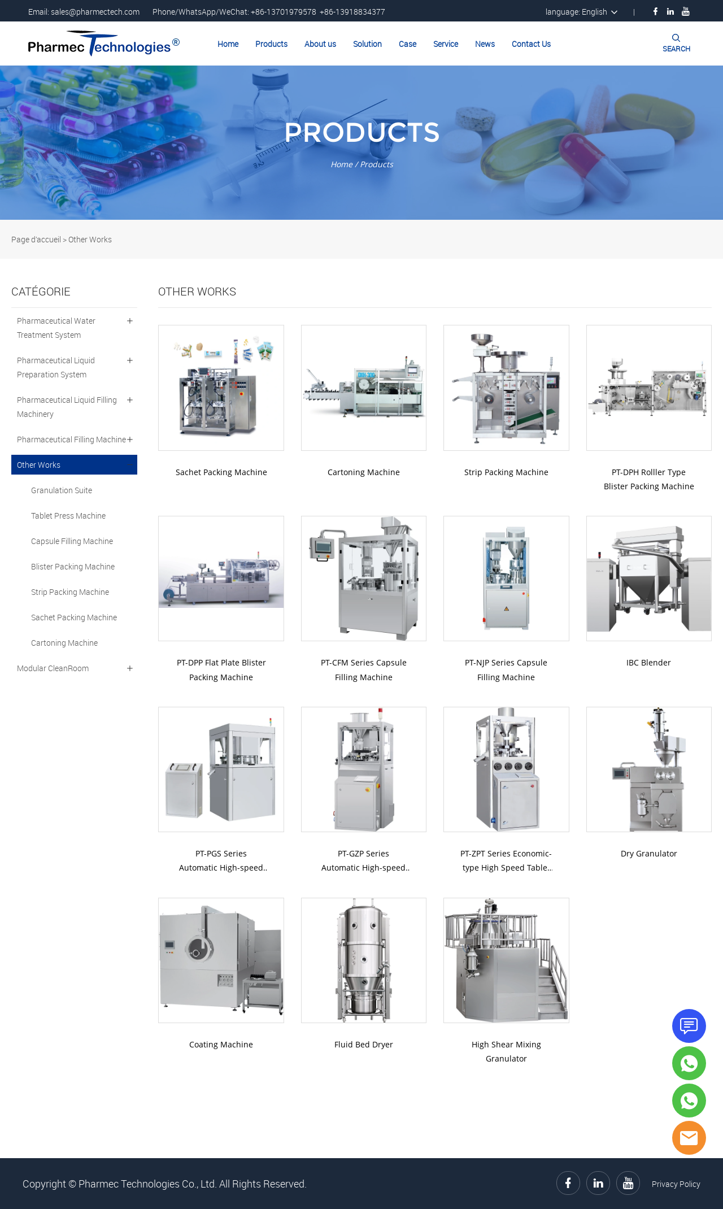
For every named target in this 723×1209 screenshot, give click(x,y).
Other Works (90, 239)
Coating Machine (221, 1044)
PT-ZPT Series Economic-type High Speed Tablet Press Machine (506, 861)
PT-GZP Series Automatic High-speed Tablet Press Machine (363, 861)
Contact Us (531, 43)
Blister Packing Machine (73, 566)
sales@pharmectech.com (95, 11)
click (361, 143)
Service (445, 43)
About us (320, 43)
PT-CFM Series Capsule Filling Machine (364, 669)
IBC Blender (648, 662)
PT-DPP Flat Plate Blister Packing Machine (221, 669)
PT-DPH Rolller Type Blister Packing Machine (649, 479)
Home (227, 43)
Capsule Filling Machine (72, 541)
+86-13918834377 (352, 11)
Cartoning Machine (64, 642)
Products (271, 43)
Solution (367, 43)
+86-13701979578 (283, 11)
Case (407, 43)
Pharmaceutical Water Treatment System (56, 327)
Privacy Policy (676, 1183)
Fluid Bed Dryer (363, 1044)
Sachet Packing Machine (74, 617)
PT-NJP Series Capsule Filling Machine (506, 669)
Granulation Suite (61, 490)
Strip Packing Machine (70, 591)
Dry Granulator (649, 853)
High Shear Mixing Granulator (506, 1051)
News (485, 43)
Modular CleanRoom (53, 668)
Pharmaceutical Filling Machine (71, 439)
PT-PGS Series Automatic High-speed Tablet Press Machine (221, 861)
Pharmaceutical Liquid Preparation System (56, 367)
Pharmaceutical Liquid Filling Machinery (67, 406)
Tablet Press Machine (68, 515)
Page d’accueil (36, 239)
